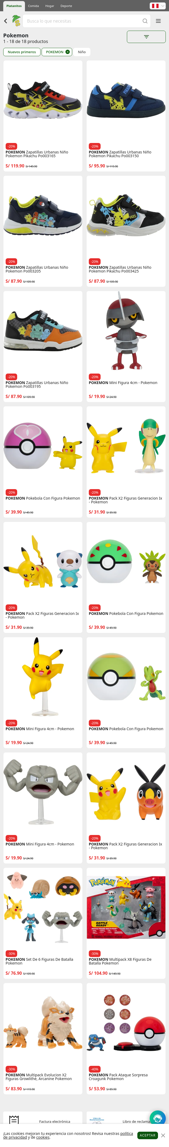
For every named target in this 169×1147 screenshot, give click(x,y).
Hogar (49, 6)
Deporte (66, 6)
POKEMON (55, 51)
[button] (158, 5)
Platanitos (14, 6)
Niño (82, 52)
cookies (42, 1137)
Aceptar (148, 1135)
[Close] (163, 1135)
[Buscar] (145, 21)
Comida (33, 6)
